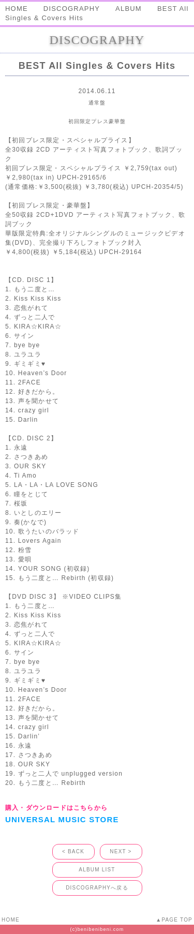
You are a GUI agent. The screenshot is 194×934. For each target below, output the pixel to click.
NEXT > (120, 851)
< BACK (73, 851)
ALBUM (128, 8)
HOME (16, 8)
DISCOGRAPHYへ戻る (97, 888)
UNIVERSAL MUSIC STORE (62, 819)
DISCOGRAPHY (71, 8)
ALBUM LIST (97, 869)
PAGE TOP (176, 920)
